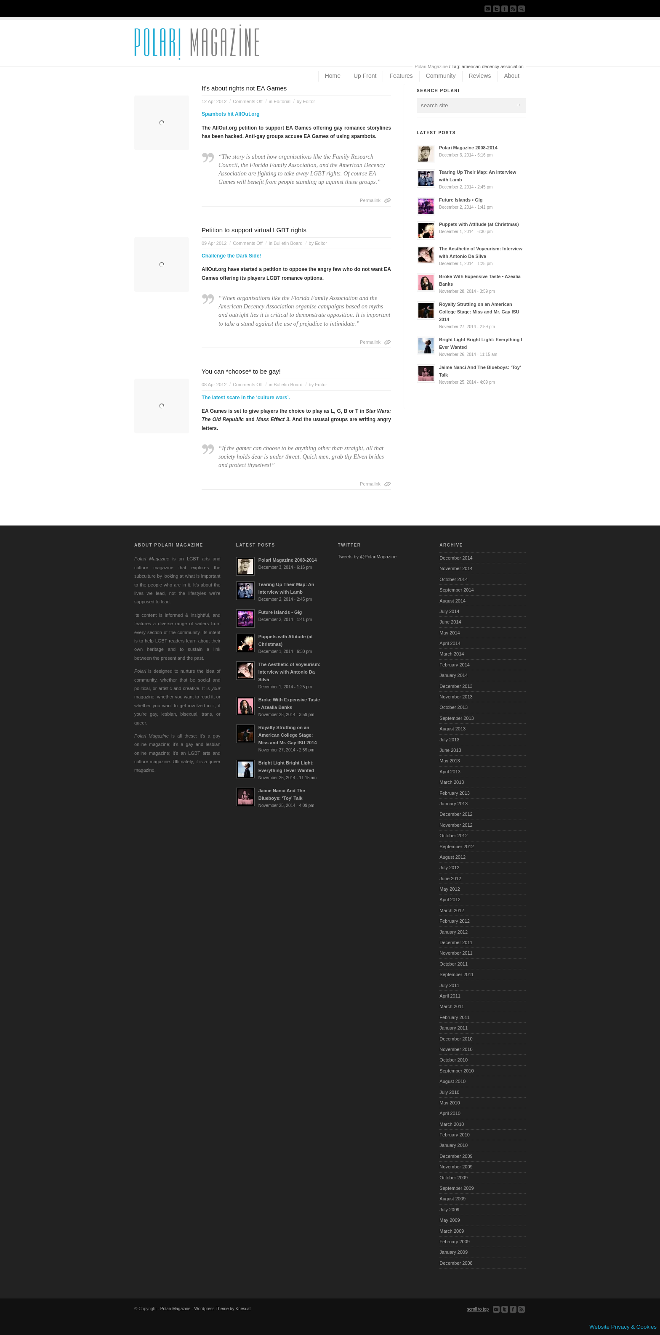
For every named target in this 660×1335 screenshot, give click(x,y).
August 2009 (452, 1198)
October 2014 (453, 579)
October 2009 (453, 1177)
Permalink (370, 200)
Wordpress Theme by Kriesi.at (222, 1308)
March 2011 (451, 1006)
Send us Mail (488, 9)
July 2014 (449, 611)
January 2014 (453, 675)
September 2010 (456, 1070)
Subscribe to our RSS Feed (513, 9)
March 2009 (451, 1231)
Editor (309, 101)
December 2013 (455, 686)
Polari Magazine (431, 66)
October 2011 (453, 963)
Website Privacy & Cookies (623, 1327)
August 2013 (452, 728)
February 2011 (454, 1017)
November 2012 (455, 825)
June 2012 (450, 878)
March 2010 (451, 1124)
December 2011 (455, 942)
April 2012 (449, 899)
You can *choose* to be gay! (241, 371)
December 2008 (455, 1263)
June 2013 (450, 750)
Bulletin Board (288, 243)
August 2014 (452, 600)
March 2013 (451, 782)
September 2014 (456, 589)
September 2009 (456, 1188)
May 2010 (449, 1102)
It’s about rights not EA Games (244, 88)
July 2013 (449, 739)
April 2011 (449, 995)
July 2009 (449, 1209)
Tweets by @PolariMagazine (367, 556)
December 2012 (455, 814)
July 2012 (449, 867)
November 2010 (455, 1049)
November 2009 (455, 1166)
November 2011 (455, 952)
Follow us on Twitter (496, 9)
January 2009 (453, 1252)
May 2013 (449, 760)
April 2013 (449, 771)
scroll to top (478, 1309)
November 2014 (455, 568)
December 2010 (455, 1038)
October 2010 (453, 1059)
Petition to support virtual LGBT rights (254, 230)
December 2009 (455, 1156)
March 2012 (451, 910)
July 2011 (449, 985)
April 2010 (449, 1113)
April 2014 (449, 643)
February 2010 (454, 1134)
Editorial (282, 101)
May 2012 (449, 889)
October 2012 (453, 835)
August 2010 (452, 1081)
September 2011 (456, 974)
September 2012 (456, 846)
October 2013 (453, 707)
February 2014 (454, 664)
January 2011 (453, 1027)
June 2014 (450, 621)
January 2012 (453, 931)
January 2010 (453, 1145)
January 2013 (453, 803)
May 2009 (449, 1220)
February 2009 (454, 1241)
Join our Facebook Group (504, 9)
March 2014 (451, 653)
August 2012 (452, 857)
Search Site (521, 9)
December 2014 (455, 557)
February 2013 (454, 793)
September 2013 (456, 718)
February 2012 (454, 921)
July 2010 (449, 1092)
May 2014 (449, 632)
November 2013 (455, 696)
